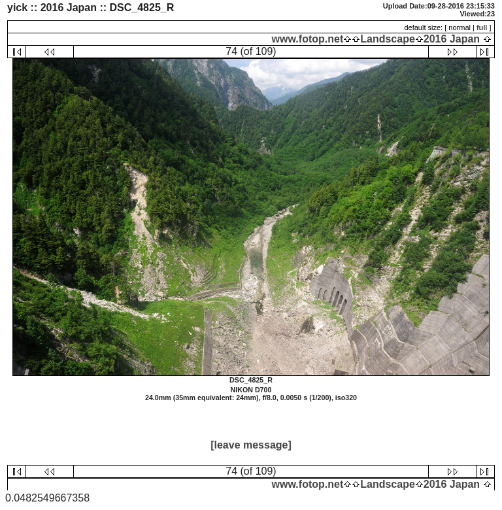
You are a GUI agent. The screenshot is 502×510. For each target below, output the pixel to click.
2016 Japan (452, 38)
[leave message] (251, 444)
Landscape (387, 38)
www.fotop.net (308, 38)
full (482, 27)
